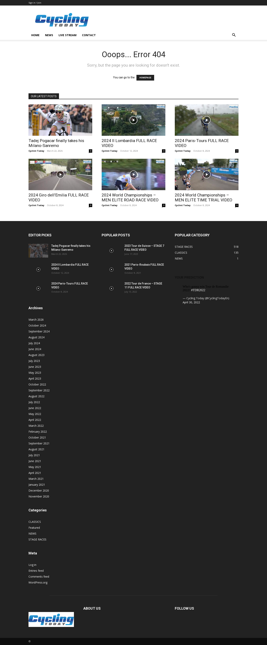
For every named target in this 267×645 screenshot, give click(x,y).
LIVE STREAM (67, 35)
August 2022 (36, 396)
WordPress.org (38, 582)
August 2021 (36, 449)
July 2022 (34, 402)
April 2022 (35, 420)
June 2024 (35, 349)
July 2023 (34, 361)
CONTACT (89, 35)
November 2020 (39, 496)
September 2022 (39, 390)
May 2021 (35, 467)
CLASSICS (35, 522)
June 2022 (35, 408)
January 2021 (37, 484)
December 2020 (39, 490)
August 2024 (36, 337)
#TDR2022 (198, 290)
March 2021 (36, 479)
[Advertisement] (166, 20)
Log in (32, 565)
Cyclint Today (36, 150)
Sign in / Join (35, 2)
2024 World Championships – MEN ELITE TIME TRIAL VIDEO (203, 197)
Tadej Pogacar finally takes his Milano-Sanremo (56, 143)
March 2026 (36, 319)
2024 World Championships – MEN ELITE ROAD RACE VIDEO (130, 197)
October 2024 (37, 325)
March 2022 (36, 426)
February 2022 (38, 431)
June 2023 (35, 367)
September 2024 (39, 331)
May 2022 (35, 414)
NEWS (49, 35)
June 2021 (35, 461)
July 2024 (34, 343)
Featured (34, 527)
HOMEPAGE (145, 77)
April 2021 (35, 473)
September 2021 (39, 443)
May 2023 (35, 372)
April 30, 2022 (191, 302)
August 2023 (36, 355)
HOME (35, 35)
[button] (233, 35)
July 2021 (34, 455)
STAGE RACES (37, 539)
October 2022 (37, 384)
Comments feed (39, 576)
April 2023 (35, 378)
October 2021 (37, 437)
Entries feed (36, 571)
